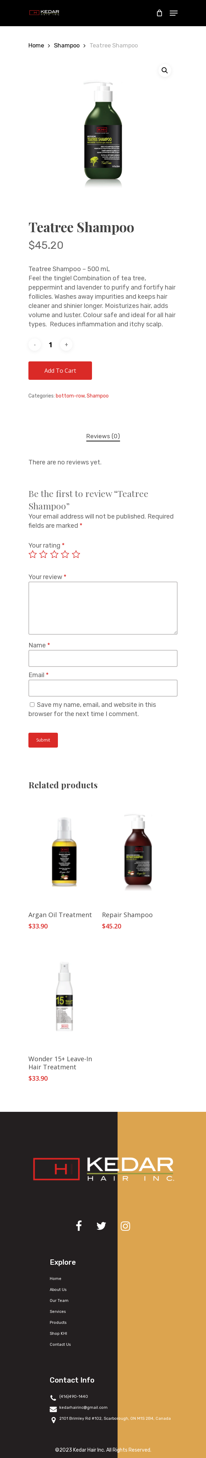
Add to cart (60, 370)
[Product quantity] (50, 344)
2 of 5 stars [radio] (43, 554)
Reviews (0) (103, 436)
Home (36, 45)
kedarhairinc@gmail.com (79, 1408)
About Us (58, 1289)
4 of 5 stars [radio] (65, 554)
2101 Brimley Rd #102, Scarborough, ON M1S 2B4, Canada (110, 1419)
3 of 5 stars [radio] (54, 554)
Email (38, 675)
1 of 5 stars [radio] (33, 554)
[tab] (103, 436)
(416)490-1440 (69, 1397)
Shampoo (67, 45)
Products (58, 1322)
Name (39, 645)
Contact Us (60, 1344)
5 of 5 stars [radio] (76, 554)
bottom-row (70, 396)
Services (58, 1311)
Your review (47, 577)
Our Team (59, 1300)
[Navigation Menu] (174, 13)
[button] (164, 70)
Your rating (46, 545)
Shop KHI (58, 1333)
